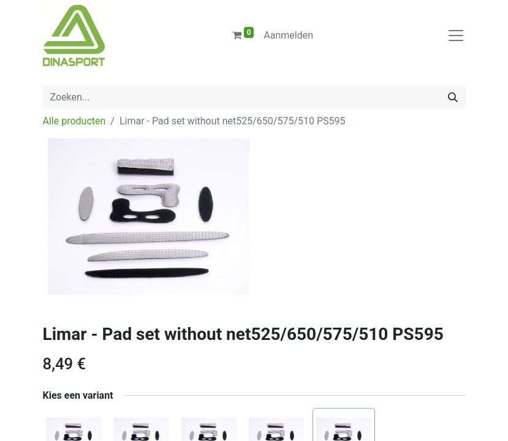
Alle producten (74, 121)
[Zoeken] (453, 97)
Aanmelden (288, 35)
